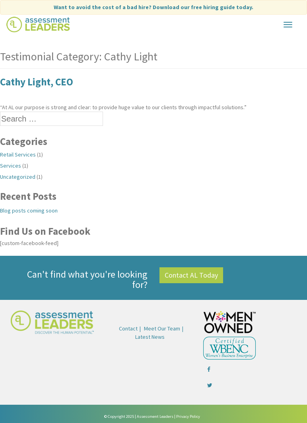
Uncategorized (17, 176)
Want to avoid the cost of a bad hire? (153, 7)
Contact (128, 328)
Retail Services (18, 154)
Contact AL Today (191, 275)
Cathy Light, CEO (36, 81)
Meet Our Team (162, 328)
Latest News (150, 336)
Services (10, 165)
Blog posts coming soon (29, 210)
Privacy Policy (188, 416)
